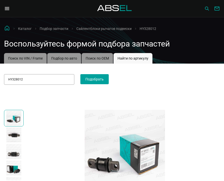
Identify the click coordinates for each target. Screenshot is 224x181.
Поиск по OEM (97, 58)
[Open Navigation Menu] (7, 9)
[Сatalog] (207, 9)
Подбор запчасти (54, 29)
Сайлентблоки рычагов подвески (104, 29)
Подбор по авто (64, 58)
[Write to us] (217, 9)
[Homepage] (114, 8)
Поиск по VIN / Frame (25, 58)
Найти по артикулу (133, 58)
